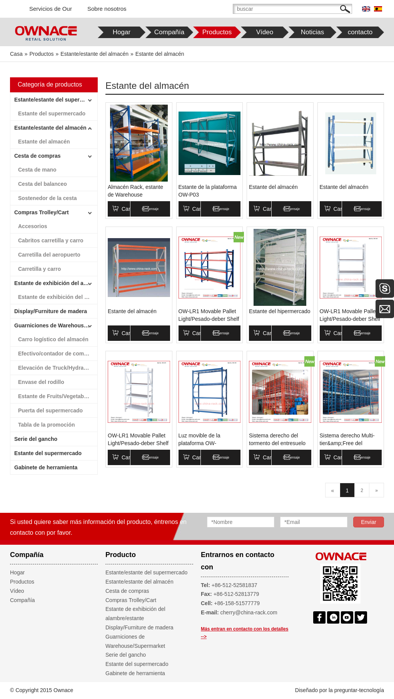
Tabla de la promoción (46, 425)
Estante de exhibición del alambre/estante (55, 283)
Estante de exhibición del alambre (57, 297)
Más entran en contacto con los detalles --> (244, 632)
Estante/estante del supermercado (55, 100)
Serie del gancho (35, 439)
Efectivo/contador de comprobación (57, 353)
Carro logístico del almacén (53, 339)
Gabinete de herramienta (45, 467)
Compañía (22, 600)
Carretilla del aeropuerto (49, 255)
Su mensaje (162, 209)
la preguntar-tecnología (356, 690)
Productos (22, 582)
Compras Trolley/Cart (41, 212)
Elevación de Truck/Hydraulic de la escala (57, 368)
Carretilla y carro (39, 269)
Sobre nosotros (107, 8)
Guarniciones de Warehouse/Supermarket (55, 325)
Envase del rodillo (41, 382)
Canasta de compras (138, 209)
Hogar (17, 572)
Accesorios (32, 226)
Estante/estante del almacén (50, 128)
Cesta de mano (37, 170)
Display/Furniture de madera (50, 311)
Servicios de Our (50, 8)
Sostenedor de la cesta (47, 198)
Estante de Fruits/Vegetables (55, 396)
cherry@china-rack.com (248, 612)
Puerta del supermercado (50, 410)
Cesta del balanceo (42, 184)
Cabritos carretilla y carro (50, 240)
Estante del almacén (44, 141)
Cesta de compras (37, 156)
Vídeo (17, 591)
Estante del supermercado (51, 113)
